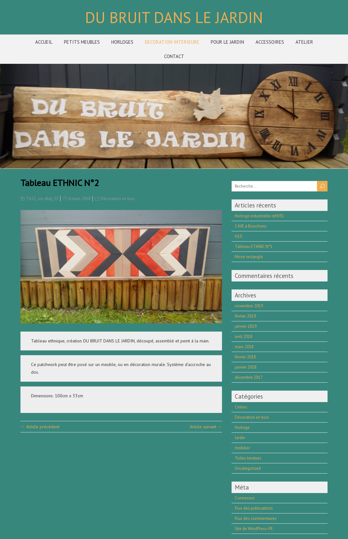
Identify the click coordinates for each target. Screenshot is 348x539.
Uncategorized (248, 468)
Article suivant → (206, 427)
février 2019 (245, 316)
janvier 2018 (246, 367)
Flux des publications (254, 508)
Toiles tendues (248, 458)
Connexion (245, 498)
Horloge (242, 427)
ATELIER (304, 42)
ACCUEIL (43, 42)
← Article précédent (39, 427)
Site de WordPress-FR (254, 528)
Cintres (241, 407)
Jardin (240, 437)
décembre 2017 (249, 377)
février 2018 (245, 357)
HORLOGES (122, 42)
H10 (238, 236)
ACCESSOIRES (270, 42)
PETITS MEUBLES (82, 42)
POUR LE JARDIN (227, 42)
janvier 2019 (246, 326)
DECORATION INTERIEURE (172, 42)
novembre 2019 (249, 306)
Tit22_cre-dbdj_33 (42, 198)
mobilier (242, 448)
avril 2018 (243, 336)
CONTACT (174, 56)
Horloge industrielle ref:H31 (259, 216)
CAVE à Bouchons (250, 226)
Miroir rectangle (249, 256)
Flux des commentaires (256, 518)
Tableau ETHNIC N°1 (254, 246)
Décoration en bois (118, 198)
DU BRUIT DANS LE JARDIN (174, 17)
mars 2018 (244, 346)
